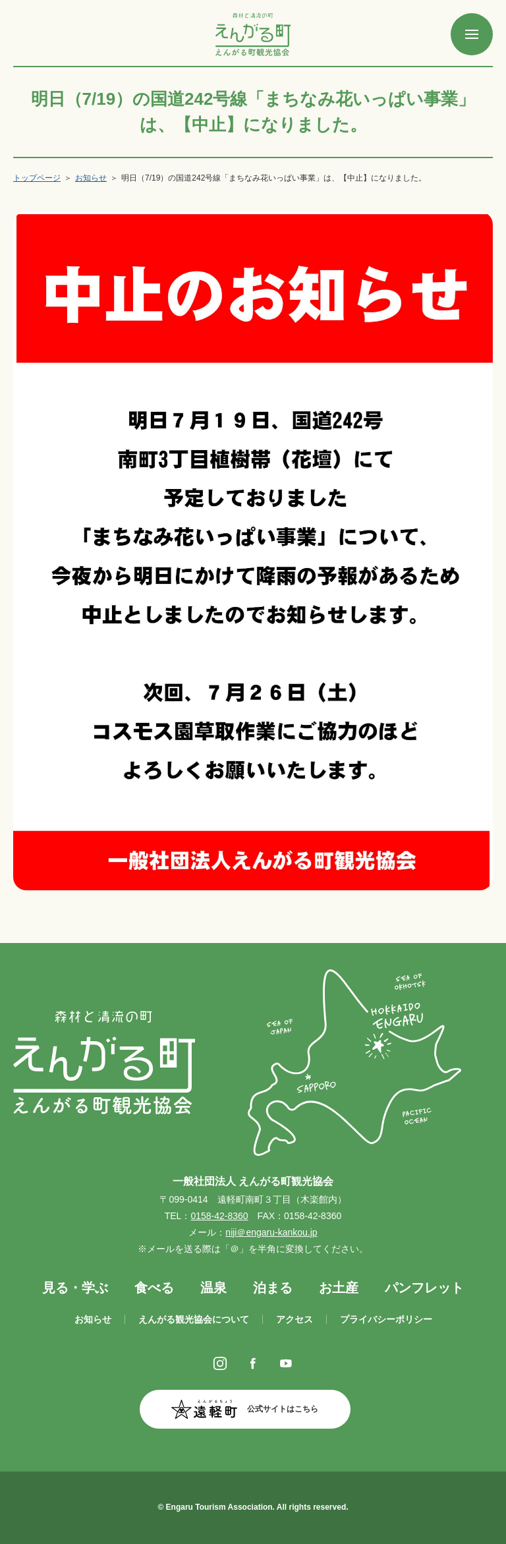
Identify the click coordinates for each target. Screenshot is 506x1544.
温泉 (213, 1287)
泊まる (273, 1287)
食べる (154, 1287)
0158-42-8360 (219, 1216)
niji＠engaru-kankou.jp (271, 1232)
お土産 (338, 1287)
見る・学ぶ (75, 1287)
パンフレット (424, 1287)
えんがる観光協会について (193, 1319)
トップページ (37, 178)
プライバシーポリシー (386, 1319)
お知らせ (91, 178)
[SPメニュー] (472, 34)
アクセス (294, 1319)
